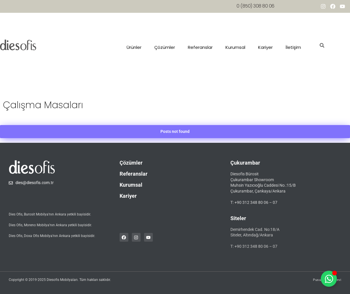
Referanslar (200, 47)
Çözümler (164, 47)
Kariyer (265, 47)
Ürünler (134, 47)
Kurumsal (235, 47)
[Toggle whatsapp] (329, 279)
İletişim (293, 47)
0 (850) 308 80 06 (255, 6)
